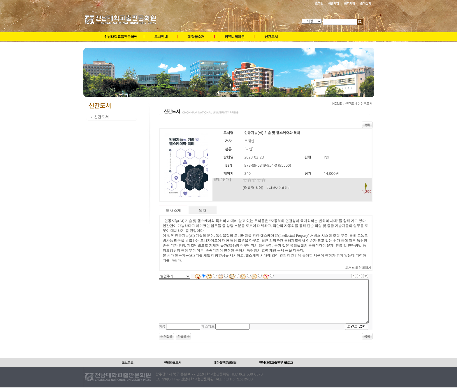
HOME (337, 103)
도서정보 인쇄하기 (278, 188)
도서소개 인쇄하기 (358, 267)
